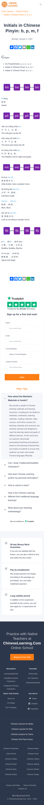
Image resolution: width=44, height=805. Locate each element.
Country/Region (11, 349)
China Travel (11, 754)
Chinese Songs (33, 774)
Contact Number (11, 362)
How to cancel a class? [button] (18, 485)
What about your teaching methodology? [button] (20, 510)
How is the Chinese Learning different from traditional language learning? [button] (23, 497)
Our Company (11, 707)
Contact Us (22, 789)
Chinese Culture (33, 759)
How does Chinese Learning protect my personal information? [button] (23, 476)
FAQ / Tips (22, 389)
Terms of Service (29, 785)
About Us (11, 698)
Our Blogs (11, 703)
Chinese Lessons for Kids (22, 729)
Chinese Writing (33, 764)
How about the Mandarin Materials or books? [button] (20, 398)
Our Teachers (33, 678)
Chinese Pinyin (22, 11)
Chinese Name (33, 748)
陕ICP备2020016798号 (21, 796)
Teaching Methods (33, 683)
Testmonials (33, 674)
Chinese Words (11, 774)
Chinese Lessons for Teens (22, 734)
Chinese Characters (11, 748)
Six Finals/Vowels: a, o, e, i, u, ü (18, 64)
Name (8, 323)
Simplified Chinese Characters (11, 679)
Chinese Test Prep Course (22, 739)
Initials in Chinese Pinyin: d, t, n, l (18, 70)
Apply (22, 377)
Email (8, 336)
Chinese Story (11, 769)
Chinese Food (33, 754)
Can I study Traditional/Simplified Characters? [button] (23, 465)
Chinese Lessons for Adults (22, 724)
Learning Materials (11, 674)
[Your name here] (22, 328)
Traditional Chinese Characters (11, 687)
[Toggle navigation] (40, 4)
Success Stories (33, 769)
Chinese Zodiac (11, 759)
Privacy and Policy (13, 785)
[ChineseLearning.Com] (9, 4)
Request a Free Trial (22, 657)
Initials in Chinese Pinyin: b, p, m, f (18, 15)
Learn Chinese (7, 11)
